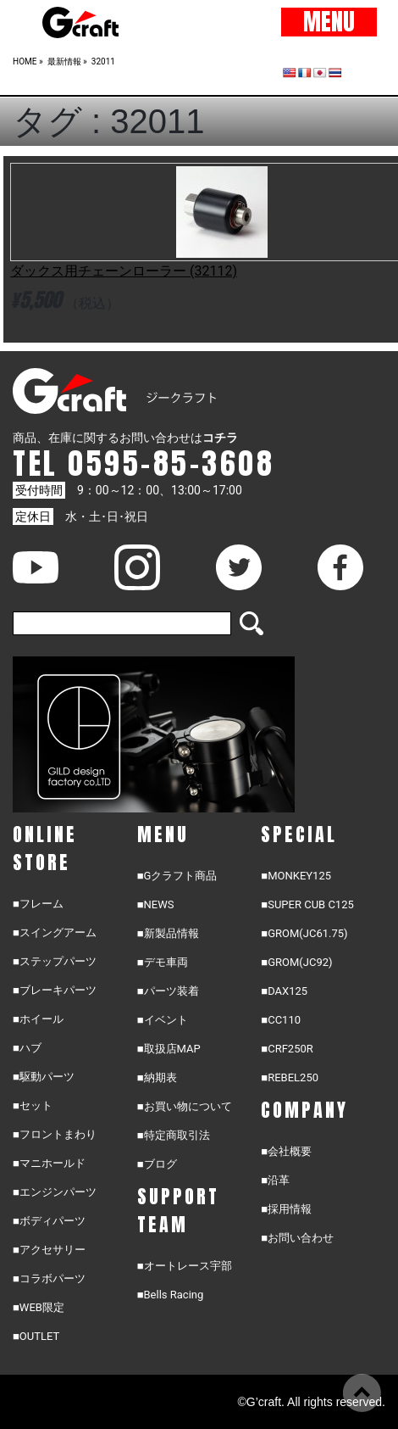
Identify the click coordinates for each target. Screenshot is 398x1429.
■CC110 (281, 1019)
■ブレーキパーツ (55, 990)
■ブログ (157, 1164)
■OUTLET (36, 1336)
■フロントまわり (55, 1134)
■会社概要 (286, 1151)
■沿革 (275, 1180)
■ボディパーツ (49, 1220)
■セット (33, 1105)
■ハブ (27, 1047)
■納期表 (157, 1077)
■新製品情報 (168, 933)
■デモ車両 (162, 962)
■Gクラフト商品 (177, 875)
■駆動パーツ (44, 1076)
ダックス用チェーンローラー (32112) (123, 271)
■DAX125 (284, 991)
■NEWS (155, 904)
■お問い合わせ (297, 1237)
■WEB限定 (38, 1307)
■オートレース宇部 (184, 1265)
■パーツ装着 (168, 991)
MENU (329, 22)
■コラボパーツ (49, 1278)
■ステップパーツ (55, 961)
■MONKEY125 (296, 875)
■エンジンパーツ (55, 1192)
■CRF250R (286, 1048)
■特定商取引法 (173, 1135)
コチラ (220, 437)
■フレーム (38, 903)
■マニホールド (49, 1163)
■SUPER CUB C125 (307, 904)
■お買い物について (184, 1106)
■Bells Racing (170, 1294)
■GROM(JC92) (296, 962)
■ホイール (38, 1019)
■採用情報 (286, 1209)
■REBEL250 (289, 1077)
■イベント (162, 1019)
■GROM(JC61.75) (304, 933)
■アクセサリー (49, 1249)
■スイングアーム (55, 932)
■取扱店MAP (169, 1048)
